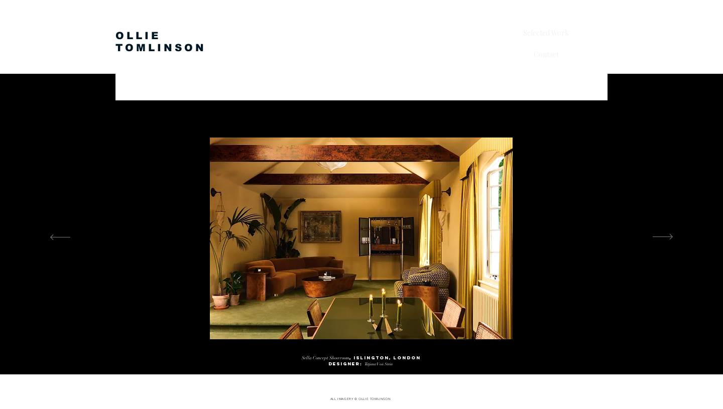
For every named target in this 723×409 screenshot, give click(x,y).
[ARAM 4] (367, 349)
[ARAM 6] (385, 349)
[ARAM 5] (376, 349)
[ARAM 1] (339, 349)
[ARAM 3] (357, 349)
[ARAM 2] (348, 349)
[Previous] (60, 237)
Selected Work (546, 33)
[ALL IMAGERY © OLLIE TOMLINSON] (361, 399)
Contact (546, 54)
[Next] (663, 237)
